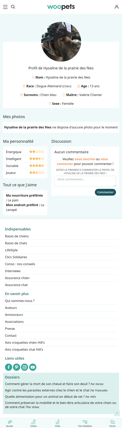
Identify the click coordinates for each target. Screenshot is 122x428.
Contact (11, 335)
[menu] (6, 7)
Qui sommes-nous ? (20, 301)
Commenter (105, 192)
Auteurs (11, 308)
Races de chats (16, 243)
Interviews (13, 271)
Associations (14, 321)
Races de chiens (17, 236)
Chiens (33, 422)
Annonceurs (14, 315)
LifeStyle (11, 250)
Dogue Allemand (49, 86)
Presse (10, 328)
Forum (112, 422)
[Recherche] (13, 7)
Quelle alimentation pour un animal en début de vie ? (50, 397)
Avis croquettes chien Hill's (25, 342)
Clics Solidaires (85, 422)
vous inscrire (85, 159)
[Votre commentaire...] (85, 181)
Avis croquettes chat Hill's (24, 349)
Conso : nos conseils (20, 264)
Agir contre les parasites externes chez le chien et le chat (56, 390)
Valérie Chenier (90, 95)
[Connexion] (117, 7)
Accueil (9, 422)
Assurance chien (17, 278)
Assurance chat (16, 285)
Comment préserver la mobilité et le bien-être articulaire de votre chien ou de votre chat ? (60, 405)
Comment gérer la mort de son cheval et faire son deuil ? (54, 384)
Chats (57, 422)
